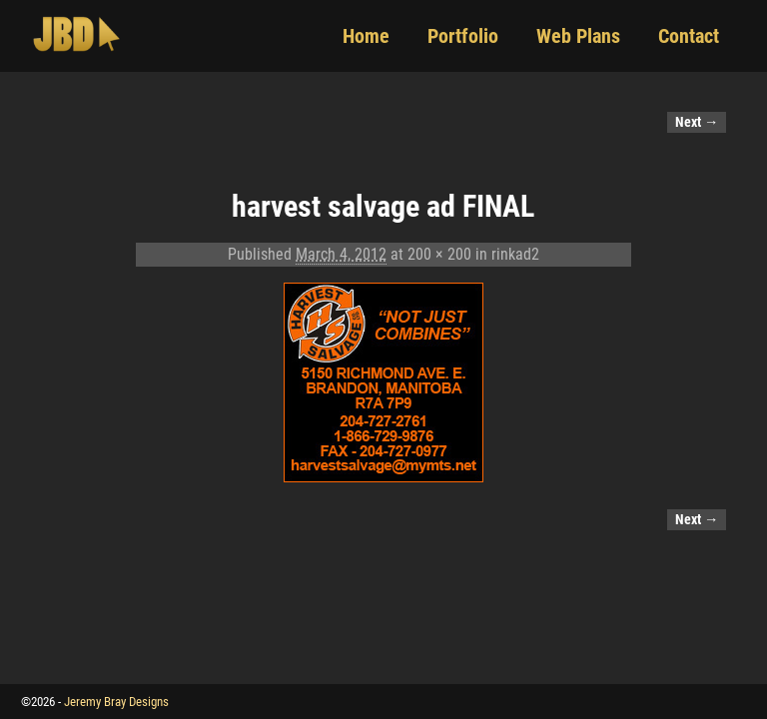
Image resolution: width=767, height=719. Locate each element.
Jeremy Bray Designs (116, 701)
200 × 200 (439, 254)
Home (366, 36)
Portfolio (462, 36)
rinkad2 (515, 254)
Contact (688, 36)
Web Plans (578, 36)
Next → (696, 122)
